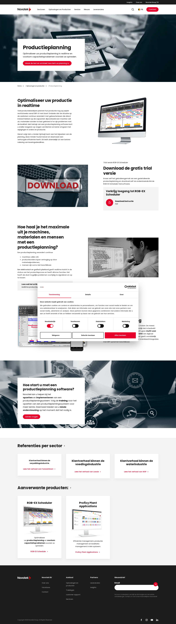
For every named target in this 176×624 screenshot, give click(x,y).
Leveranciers (98, 9)
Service (77, 9)
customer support (73, 594)
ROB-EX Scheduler (38, 551)
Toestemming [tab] (54, 294)
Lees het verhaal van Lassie (87, 471)
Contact (152, 9)
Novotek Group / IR (152, 2)
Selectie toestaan (88, 335)
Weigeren (55, 335)
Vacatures (46, 587)
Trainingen (70, 590)
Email (117, 583)
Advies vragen (31, 410)
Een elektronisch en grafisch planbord (33, 269)
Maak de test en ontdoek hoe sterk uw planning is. (47, 56)
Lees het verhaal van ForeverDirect (38, 469)
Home (20, 86)
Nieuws (87, 9)
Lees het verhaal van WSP (135, 471)
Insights (129, 2)
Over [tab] (122, 294)
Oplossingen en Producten (60, 9)
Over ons (139, 2)
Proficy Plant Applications (86, 552)
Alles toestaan (120, 335)
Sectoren (41, 9)
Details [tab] (88, 294)
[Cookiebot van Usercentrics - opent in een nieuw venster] (126, 287)
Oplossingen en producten (35, 86)
